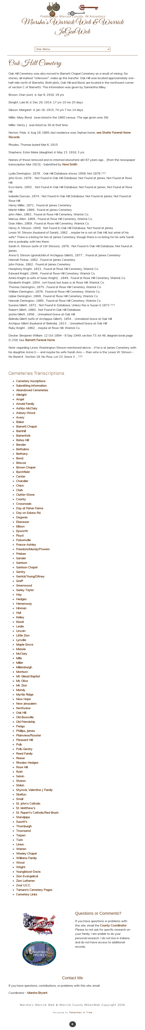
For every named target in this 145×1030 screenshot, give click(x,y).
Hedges (21, 599)
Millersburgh (24, 667)
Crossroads (23, 504)
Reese (20, 758)
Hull (18, 613)
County (21, 499)
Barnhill (21, 431)
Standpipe (23, 817)
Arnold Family (25, 404)
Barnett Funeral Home (40, 340)
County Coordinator (113, 925)
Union (20, 844)
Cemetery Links (26, 894)
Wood (20, 862)
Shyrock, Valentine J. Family (34, 790)
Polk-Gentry (24, 749)
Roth (19, 772)
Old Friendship (25, 722)
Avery (20, 417)
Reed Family (24, 753)
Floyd (19, 535)
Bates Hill (22, 440)
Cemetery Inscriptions (31, 381)
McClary (21, 653)
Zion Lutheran (25, 881)
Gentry (20, 572)
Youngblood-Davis (28, 871)
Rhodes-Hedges (27, 762)
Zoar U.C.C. (23, 885)
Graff (19, 581)
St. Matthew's (25, 808)
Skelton (21, 794)
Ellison (20, 526)
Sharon (21, 781)
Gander (21, 558)
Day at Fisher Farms (29, 508)
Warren (21, 849)
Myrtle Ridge (24, 694)
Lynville (21, 640)
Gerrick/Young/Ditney (30, 576)
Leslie (20, 626)
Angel (20, 399)
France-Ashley (26, 544)
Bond (19, 458)
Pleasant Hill (24, 740)
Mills (19, 658)
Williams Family (26, 858)
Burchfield (22, 472)
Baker (20, 422)
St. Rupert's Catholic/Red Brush (37, 812)
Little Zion (22, 635)
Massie (21, 649)
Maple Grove (24, 644)
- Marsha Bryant (35, 993)
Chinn (20, 485)
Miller (19, 663)
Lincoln (20, 631)
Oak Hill (21, 712)
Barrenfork (23, 435)
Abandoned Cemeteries (32, 390)
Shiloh (20, 785)
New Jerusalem (26, 703)
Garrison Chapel (26, 567)
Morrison (22, 672)
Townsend (23, 831)
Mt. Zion (21, 685)
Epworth (22, 531)
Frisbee (21, 554)
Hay (19, 594)
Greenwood (24, 585)
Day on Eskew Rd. (28, 513)
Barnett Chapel (26, 426)
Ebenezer (22, 522)
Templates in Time (80, 1012)
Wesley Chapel (26, 853)
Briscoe (21, 463)
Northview (23, 708)
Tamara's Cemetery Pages (34, 890)
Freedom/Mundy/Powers (33, 549)
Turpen (20, 835)
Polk (19, 744)
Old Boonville (25, 717)
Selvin (20, 776)
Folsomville (23, 540)
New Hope (23, 699)
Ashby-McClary (26, 408)
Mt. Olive (22, 681)
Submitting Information (31, 385)
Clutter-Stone (25, 494)
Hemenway (24, 603)
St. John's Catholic (28, 803)
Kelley (20, 617)
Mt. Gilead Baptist (28, 676)
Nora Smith (69, 164)
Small (19, 799)
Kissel (20, 622)
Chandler (22, 481)
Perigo (20, 726)
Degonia (21, 517)
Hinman (21, 608)
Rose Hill (22, 767)
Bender (21, 444)
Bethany (22, 454)
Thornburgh (24, 826)
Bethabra (22, 449)
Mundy (20, 690)
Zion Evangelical (27, 876)
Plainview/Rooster (28, 735)
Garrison (21, 563)
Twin (19, 840)
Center (20, 476)
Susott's (21, 822)
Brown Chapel (25, 467)
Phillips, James (25, 731)
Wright (20, 867)
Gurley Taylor (25, 590)
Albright (21, 395)
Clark (19, 490)
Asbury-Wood (25, 413)
